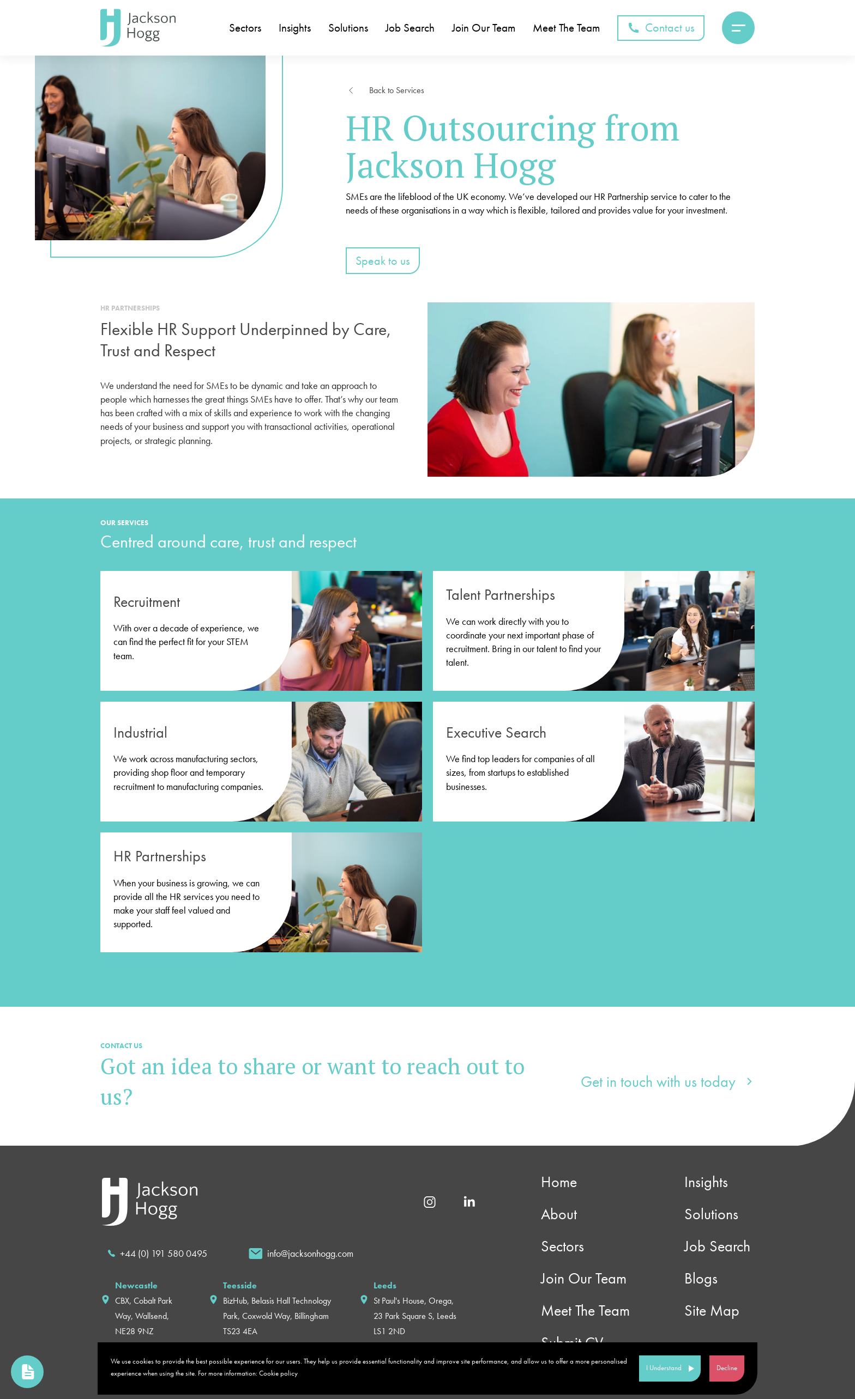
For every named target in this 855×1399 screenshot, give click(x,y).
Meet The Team (585, 1310)
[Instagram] (430, 1201)
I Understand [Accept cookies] (664, 1367)
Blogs (701, 1278)
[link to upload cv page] (27, 1371)
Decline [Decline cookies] (726, 1367)
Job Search (717, 1246)
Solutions (711, 1214)
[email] (301, 1253)
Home (559, 1181)
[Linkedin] (469, 1201)
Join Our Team (584, 1278)
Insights (706, 1181)
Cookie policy (278, 1373)
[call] (157, 1253)
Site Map (711, 1310)
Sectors (562, 1246)
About (559, 1214)
